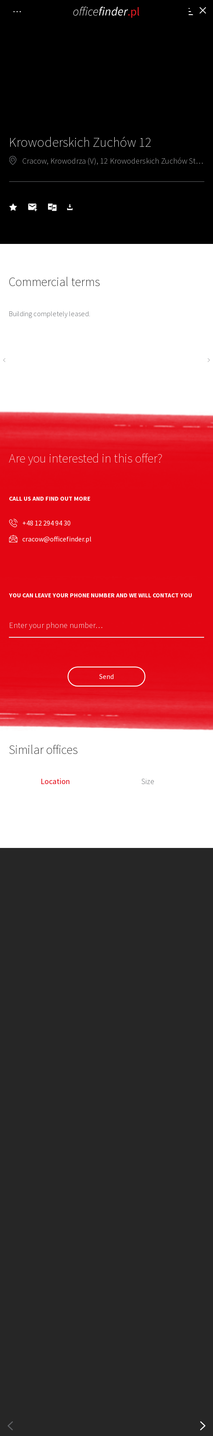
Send (106, 676)
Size (147, 781)
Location (55, 781)
